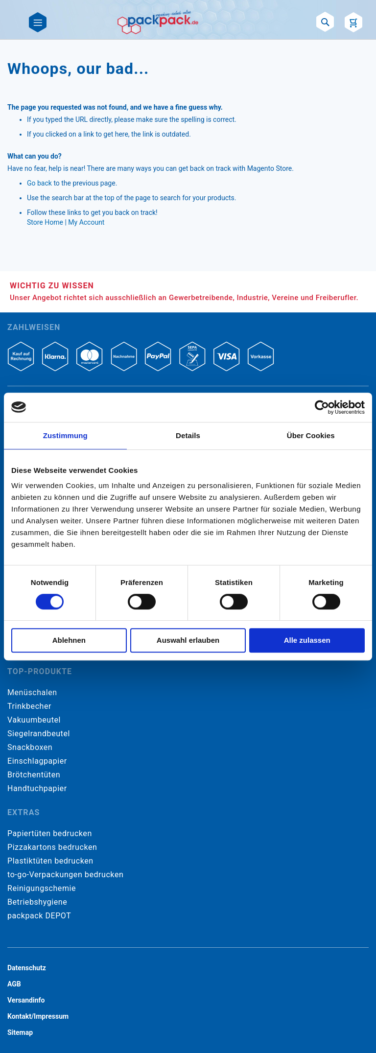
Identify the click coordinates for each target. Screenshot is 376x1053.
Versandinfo (26, 1000)
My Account (86, 222)
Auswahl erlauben (188, 640)
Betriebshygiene (37, 902)
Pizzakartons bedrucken (52, 847)
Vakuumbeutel (34, 720)
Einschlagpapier (37, 761)
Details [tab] (188, 435)
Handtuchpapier (37, 788)
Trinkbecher (29, 706)
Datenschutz (26, 968)
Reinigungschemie (41, 888)
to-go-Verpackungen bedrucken (65, 874)
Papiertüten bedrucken (49, 833)
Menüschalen (32, 692)
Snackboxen (29, 747)
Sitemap (20, 1032)
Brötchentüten (33, 774)
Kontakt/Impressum (38, 1016)
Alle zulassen (307, 640)
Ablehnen (69, 640)
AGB (14, 984)
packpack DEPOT (39, 915)
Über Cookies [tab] (311, 435)
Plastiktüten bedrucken (50, 861)
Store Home (45, 222)
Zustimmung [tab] (65, 435)
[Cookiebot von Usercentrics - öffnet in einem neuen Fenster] (322, 407)
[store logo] (158, 22)
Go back (39, 183)
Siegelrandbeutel (38, 733)
